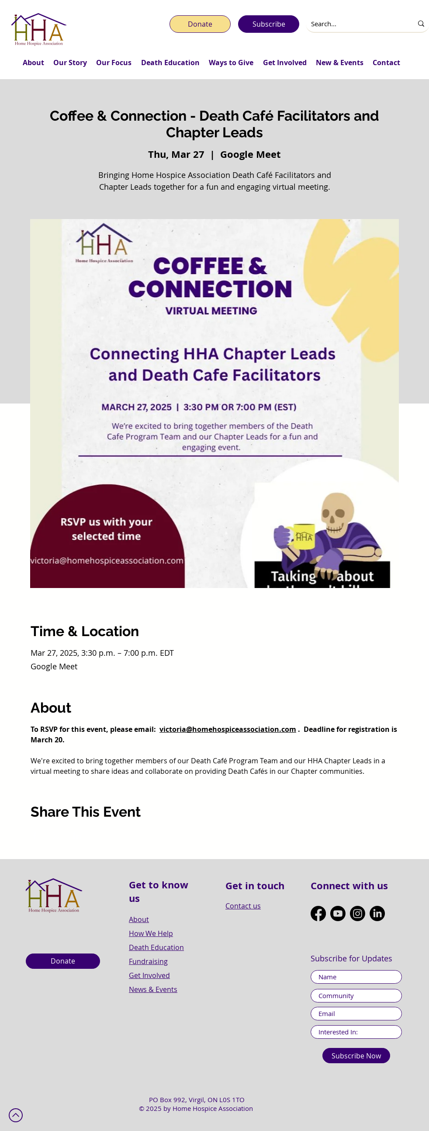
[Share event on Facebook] (35, 835)
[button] (33, 62)
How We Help (151, 933)
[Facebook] (318, 913)
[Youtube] (338, 913)
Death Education (156, 947)
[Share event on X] (56, 835)
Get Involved (149, 975)
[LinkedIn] (377, 913)
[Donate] (200, 24)
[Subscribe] (268, 24)
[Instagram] (357, 913)
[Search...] (352, 23)
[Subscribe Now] (356, 1055)
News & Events (153, 989)
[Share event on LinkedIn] (77, 835)
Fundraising (148, 961)
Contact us (243, 906)
